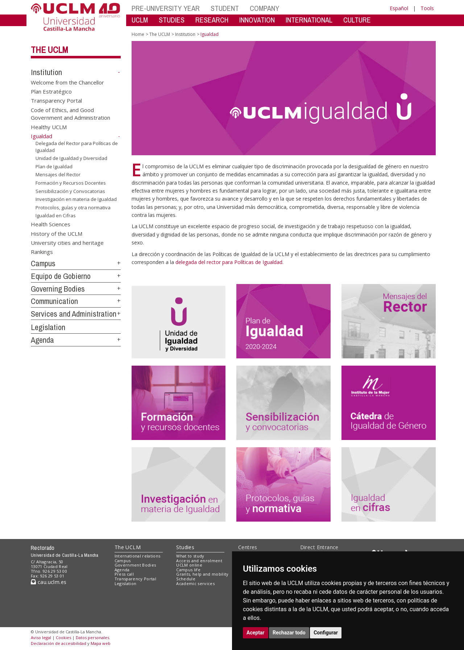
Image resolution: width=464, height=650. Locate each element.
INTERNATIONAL (309, 20)
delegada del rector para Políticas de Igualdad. (229, 262)
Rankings (42, 251)
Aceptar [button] (255, 632)
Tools (427, 8)
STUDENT (225, 8)
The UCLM (49, 49)
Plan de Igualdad (54, 166)
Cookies (63, 637)
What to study (190, 556)
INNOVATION (257, 20)
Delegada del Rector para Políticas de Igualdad (77, 146)
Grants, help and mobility (202, 574)
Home (138, 34)
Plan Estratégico (51, 91)
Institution (46, 72)
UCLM (140, 20)
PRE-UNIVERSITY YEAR (166, 8)
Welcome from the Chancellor (67, 82)
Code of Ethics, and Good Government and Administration (70, 113)
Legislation (48, 327)
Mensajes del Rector (58, 174)
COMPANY (264, 8)
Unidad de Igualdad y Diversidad (71, 158)
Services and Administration (73, 313)
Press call (124, 574)
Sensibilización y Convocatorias (70, 191)
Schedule (185, 578)
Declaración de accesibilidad (58, 643)
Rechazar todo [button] (289, 632)
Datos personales (92, 637)
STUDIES (172, 20)
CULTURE (357, 20)
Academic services (195, 583)
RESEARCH (211, 20)
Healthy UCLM (49, 126)
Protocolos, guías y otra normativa (73, 207)
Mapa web (101, 643)
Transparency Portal (56, 100)
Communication (54, 301)
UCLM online (189, 565)
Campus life (188, 569)
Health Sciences (50, 224)
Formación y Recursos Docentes (71, 183)
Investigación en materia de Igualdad (76, 199)
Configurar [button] (326, 632)
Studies (185, 547)
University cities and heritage (67, 242)
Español (399, 8)
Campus (43, 263)
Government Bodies (135, 565)
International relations (138, 556)
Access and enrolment (199, 560)
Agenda (42, 339)
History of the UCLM (56, 233)
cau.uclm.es (48, 582)
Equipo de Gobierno (61, 276)
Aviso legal (41, 637)
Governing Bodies (58, 288)
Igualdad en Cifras (56, 215)
